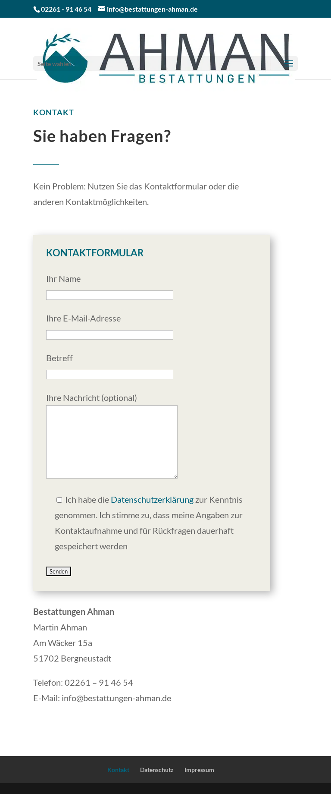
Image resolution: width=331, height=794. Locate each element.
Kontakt (118, 769)
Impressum (199, 769)
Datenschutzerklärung (152, 499)
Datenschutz (157, 769)
